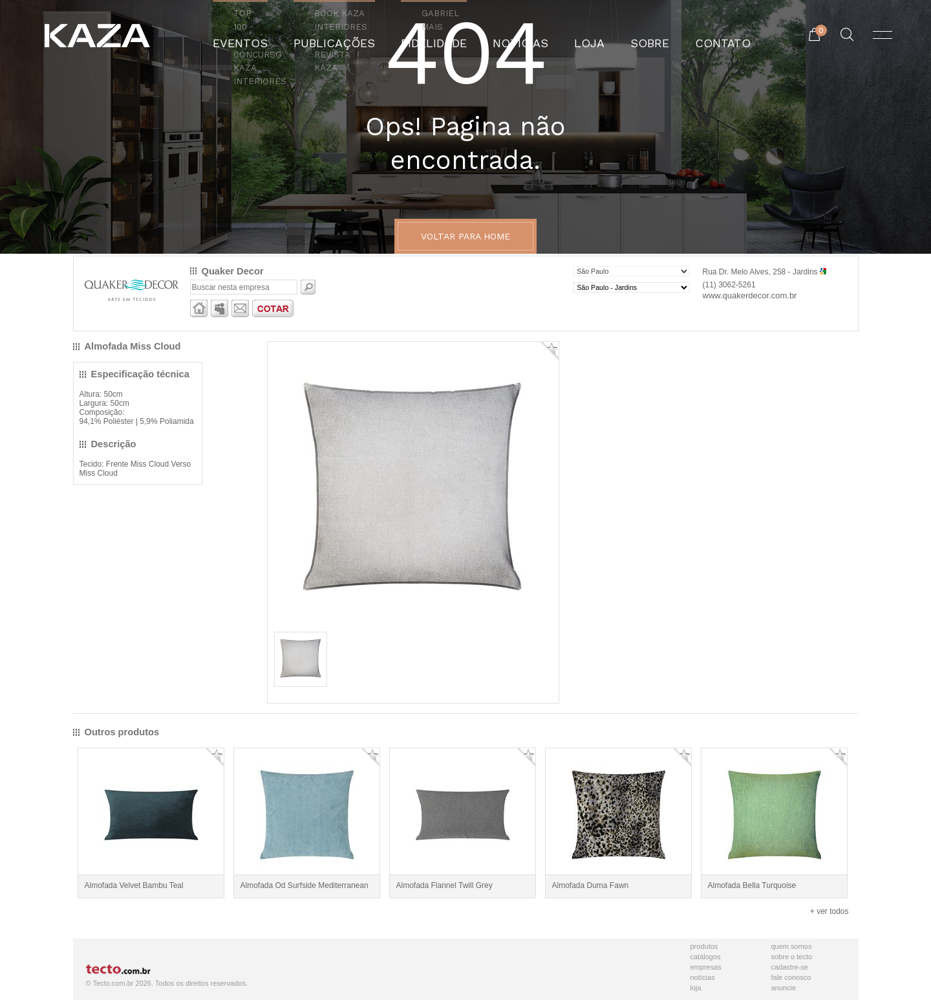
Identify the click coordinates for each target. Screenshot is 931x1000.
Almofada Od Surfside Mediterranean (305, 885)
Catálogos (705, 957)
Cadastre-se (789, 967)
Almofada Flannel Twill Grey (444, 885)
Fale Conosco (791, 977)
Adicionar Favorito (550, 350)
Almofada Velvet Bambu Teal (134, 885)
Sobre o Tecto (792, 957)
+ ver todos (829, 911)
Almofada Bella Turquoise (752, 885)
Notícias (702, 977)
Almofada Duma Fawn (590, 885)
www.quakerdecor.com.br (750, 295)
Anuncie (784, 988)
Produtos (704, 946)
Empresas (706, 967)
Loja (695, 988)
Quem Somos (791, 946)
